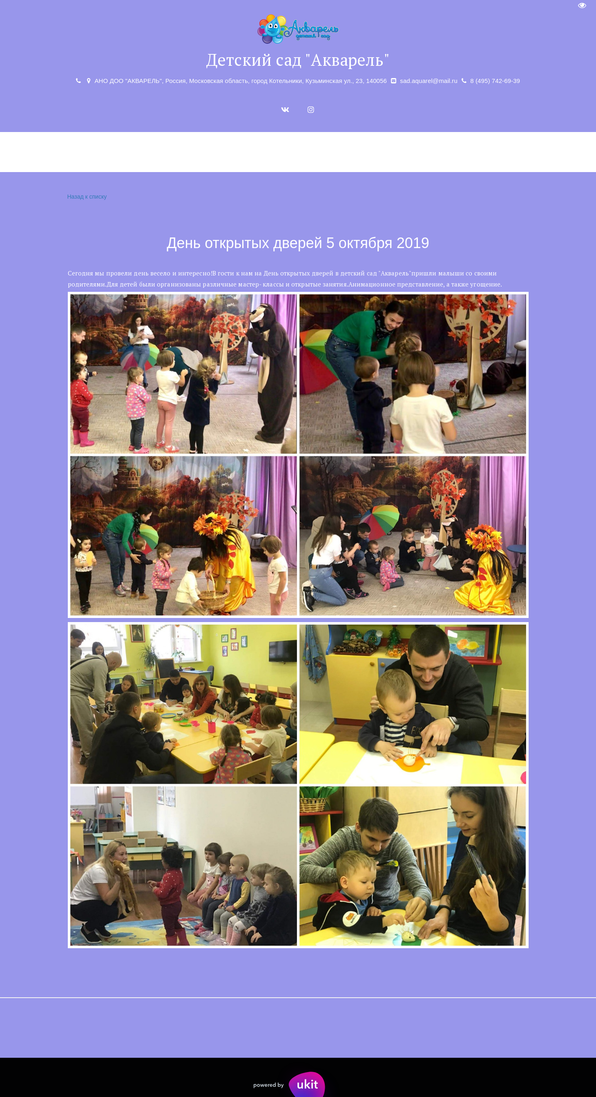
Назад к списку (86, 196)
